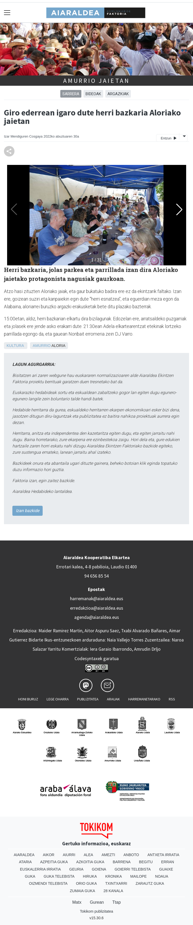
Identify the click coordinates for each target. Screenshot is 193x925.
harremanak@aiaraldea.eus (96, 598)
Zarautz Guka (150, 883)
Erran (167, 862)
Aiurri (69, 855)
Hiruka (90, 876)
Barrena (122, 862)
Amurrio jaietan (96, 81)
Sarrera (70, 94)
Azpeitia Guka (54, 862)
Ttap (116, 902)
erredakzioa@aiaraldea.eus (96, 608)
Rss (172, 699)
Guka (30, 876)
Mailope (138, 876)
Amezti (108, 855)
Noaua (161, 876)
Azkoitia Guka (90, 862)
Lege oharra (58, 699)
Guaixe (166, 869)
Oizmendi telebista (48, 883)
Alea (88, 855)
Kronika (113, 876)
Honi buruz (28, 699)
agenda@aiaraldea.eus (96, 617)
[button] (179, 209)
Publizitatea (87, 699)
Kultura (15, 345)
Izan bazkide (27, 510)
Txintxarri (116, 883)
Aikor (49, 855)
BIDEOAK (93, 94)
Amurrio (42, 345)
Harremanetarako (144, 699)
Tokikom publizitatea (96, 911)
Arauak (113, 699)
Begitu (146, 862)
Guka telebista (59, 876)
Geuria (76, 869)
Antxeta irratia (163, 855)
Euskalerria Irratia (40, 869)
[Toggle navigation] (7, 12)
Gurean (97, 902)
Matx (76, 902)
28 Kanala (113, 891)
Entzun (168, 138)
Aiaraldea (24, 855)
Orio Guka (86, 883)
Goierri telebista (133, 869)
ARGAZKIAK (118, 94)
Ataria (25, 862)
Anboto (131, 855)
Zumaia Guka (82, 891)
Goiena (99, 869)
